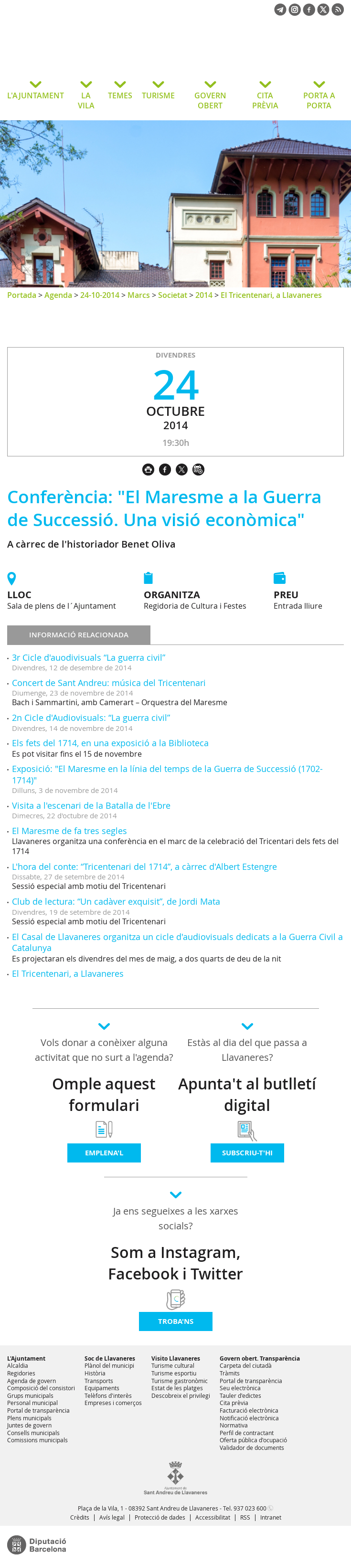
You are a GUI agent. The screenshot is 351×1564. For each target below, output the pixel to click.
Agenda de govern (31, 1380)
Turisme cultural (172, 1365)
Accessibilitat (212, 1517)
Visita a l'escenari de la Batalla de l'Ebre (91, 805)
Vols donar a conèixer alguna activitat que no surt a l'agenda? (104, 1050)
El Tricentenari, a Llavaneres (271, 295)
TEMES (120, 95)
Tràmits (230, 1373)
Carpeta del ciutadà (246, 1365)
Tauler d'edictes (240, 1395)
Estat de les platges (177, 1388)
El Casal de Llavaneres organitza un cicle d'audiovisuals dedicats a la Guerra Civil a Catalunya (177, 942)
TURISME (158, 95)
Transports (99, 1380)
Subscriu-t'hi (247, 1153)
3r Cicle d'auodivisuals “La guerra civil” (88, 657)
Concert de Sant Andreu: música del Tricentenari (109, 682)
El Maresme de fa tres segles (69, 830)
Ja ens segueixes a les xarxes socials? (175, 1218)
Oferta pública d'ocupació (253, 1440)
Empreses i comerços (113, 1402)
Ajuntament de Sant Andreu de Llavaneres (83, 54)
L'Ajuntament (26, 1358)
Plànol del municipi (109, 1365)
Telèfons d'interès (108, 1395)
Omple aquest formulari (104, 1094)
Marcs (139, 295)
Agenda (58, 295)
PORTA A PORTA (319, 100)
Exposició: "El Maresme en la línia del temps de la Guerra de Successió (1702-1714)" (167, 774)
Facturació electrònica (249, 1410)
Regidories (21, 1373)
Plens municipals (29, 1418)
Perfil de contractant (247, 1433)
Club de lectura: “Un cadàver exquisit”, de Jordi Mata (116, 901)
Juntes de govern (29, 1425)
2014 (204, 295)
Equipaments (102, 1388)
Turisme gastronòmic (179, 1380)
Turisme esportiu (173, 1373)
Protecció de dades (160, 1517)
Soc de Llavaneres (110, 1358)
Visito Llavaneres (175, 1358)
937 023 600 (250, 1508)
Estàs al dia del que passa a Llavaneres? (247, 1050)
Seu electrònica (240, 1388)
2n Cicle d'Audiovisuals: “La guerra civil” (91, 717)
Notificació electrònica (249, 1418)
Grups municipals (30, 1395)
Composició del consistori (41, 1388)
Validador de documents (252, 1447)
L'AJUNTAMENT (35, 95)
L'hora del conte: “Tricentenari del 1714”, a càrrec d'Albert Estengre (144, 866)
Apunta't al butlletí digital (247, 1094)
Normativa (234, 1425)
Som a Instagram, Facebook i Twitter (175, 1263)
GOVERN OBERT (210, 100)
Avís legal (112, 1517)
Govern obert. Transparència (260, 1358)
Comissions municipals (37, 1440)
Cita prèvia (234, 1402)
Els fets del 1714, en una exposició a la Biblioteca (110, 743)
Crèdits (79, 1517)
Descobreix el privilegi (180, 1395)
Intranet (270, 1517)
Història (95, 1373)
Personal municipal (32, 1402)
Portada (21, 295)
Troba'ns (175, 1321)
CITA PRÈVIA (265, 100)
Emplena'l (104, 1153)
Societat (172, 295)
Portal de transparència (38, 1410)
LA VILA (86, 100)
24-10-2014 (99, 295)
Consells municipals (33, 1433)
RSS (245, 1517)
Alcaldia (17, 1365)
